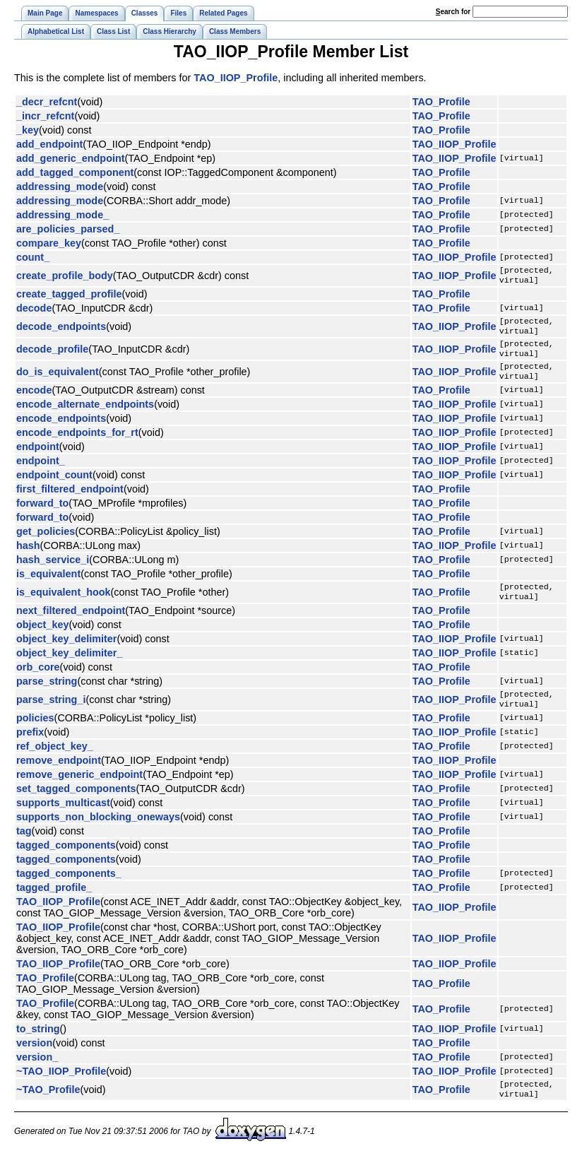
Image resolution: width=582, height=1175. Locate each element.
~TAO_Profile (48, 1108)
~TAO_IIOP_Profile (61, 1088)
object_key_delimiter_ (69, 667)
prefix (30, 749)
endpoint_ (40, 472)
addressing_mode (59, 186)
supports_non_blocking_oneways (98, 833)
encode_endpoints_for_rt (77, 443)
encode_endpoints (61, 429)
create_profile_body (64, 277)
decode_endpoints (61, 330)
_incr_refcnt (45, 116)
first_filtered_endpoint (70, 500)
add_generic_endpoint (70, 158)
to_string (38, 1045)
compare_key (48, 243)
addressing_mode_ (62, 214)
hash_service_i (52, 571)
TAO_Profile (441, 101)
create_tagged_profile (69, 296)
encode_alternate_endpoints (85, 415)
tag (24, 848)
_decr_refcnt (46, 101)
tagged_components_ (68, 890)
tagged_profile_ (54, 904)
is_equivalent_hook (63, 604)
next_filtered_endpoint (70, 624)
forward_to (42, 514)
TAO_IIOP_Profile (236, 77)
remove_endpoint (58, 777)
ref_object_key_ (54, 763)
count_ (32, 257)
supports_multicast (63, 819)
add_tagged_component (74, 172)
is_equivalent (48, 585)
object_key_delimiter (66, 653)
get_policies (45, 542)
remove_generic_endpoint (79, 791)
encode (34, 401)
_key (27, 130)
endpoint (37, 457)
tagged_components (66, 862)
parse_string (46, 695)
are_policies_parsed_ (67, 229)
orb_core (38, 681)
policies (35, 734)
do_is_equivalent (57, 381)
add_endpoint (49, 144)
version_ (37, 1074)
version (34, 1059)
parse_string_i (50, 715)
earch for (453, 12)
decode (34, 311)
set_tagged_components (76, 805)
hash (28, 556)
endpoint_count (54, 486)
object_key (42, 638)
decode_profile (52, 356)
